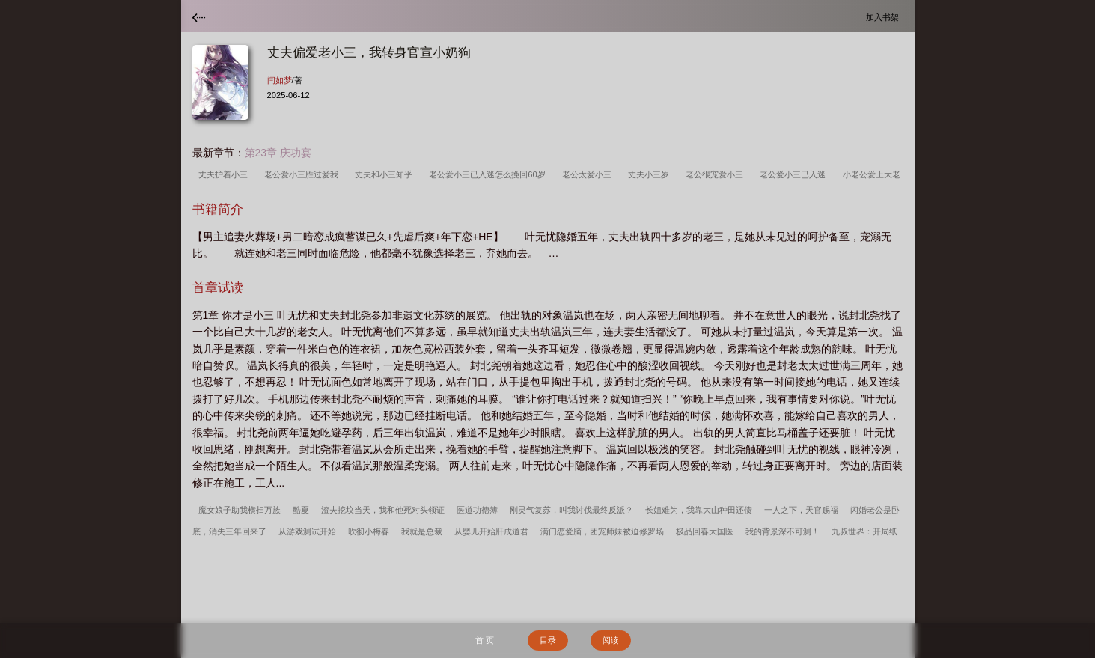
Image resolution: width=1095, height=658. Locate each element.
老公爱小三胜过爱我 (303, 174)
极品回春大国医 (704, 531)
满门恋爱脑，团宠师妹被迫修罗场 (602, 531)
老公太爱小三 (589, 174)
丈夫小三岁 (651, 174)
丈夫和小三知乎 (386, 174)
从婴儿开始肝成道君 (491, 531)
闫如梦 (279, 80)
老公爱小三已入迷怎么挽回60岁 (489, 174)
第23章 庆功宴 (278, 153)
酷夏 (301, 509)
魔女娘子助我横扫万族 (239, 509)
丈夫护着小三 (225, 174)
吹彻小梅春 (368, 531)
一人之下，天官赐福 (801, 509)
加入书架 (884, 17)
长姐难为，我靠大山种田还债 (698, 509)
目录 (548, 640)
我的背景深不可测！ (782, 531)
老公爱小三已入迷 (795, 174)
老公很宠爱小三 (717, 174)
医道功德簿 (477, 509)
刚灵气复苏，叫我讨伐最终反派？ (571, 509)
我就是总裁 (421, 531)
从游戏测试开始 (307, 531)
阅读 (611, 640)
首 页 (484, 640)
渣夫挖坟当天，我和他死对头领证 (383, 509)
